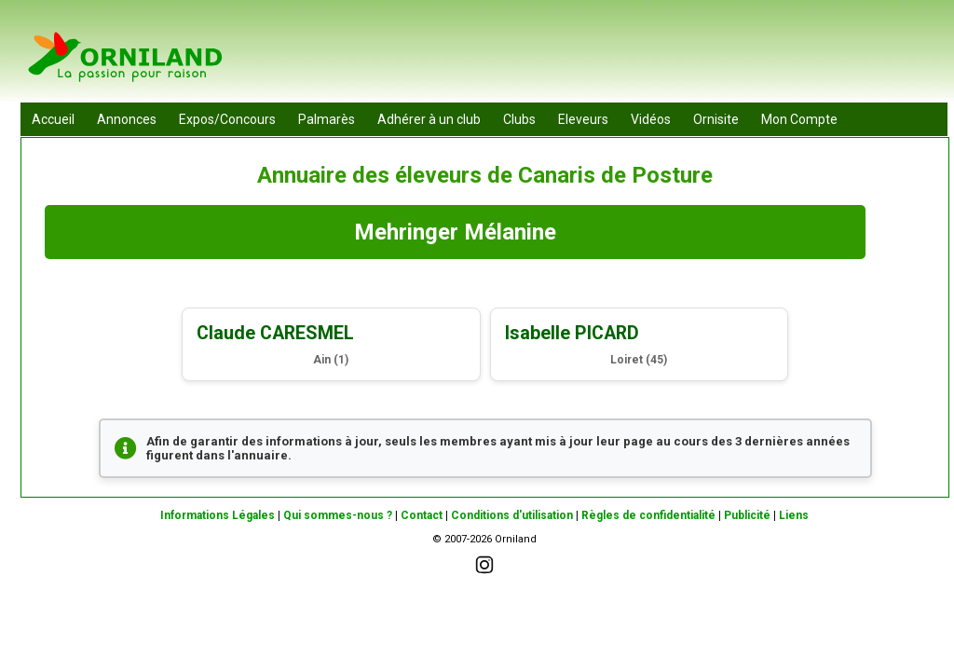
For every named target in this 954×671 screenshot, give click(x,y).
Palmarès (326, 119)
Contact (422, 515)
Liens (794, 515)
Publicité (747, 515)
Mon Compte (799, 119)
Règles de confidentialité (648, 515)
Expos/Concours (227, 119)
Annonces (127, 119)
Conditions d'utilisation (512, 515)
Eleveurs (583, 119)
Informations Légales (217, 515)
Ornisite (716, 119)
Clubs (519, 119)
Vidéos (651, 119)
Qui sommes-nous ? (337, 515)
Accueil (53, 119)
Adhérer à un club (429, 119)
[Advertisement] (608, 56)
